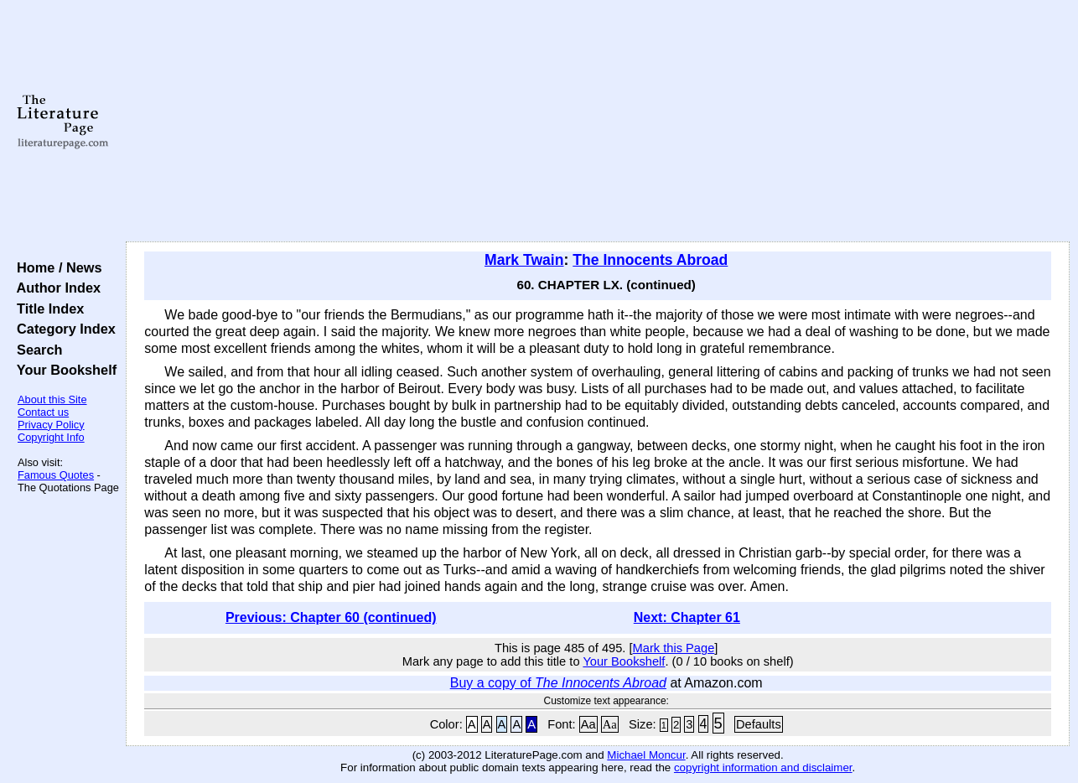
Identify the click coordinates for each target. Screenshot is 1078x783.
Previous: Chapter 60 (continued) (331, 617)
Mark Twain (524, 259)
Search (35, 349)
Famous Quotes (56, 475)
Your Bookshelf (63, 369)
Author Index (55, 287)
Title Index (46, 308)
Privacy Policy (51, 424)
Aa (588, 724)
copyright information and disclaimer (763, 767)
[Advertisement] (598, 121)
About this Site (52, 399)
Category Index (62, 328)
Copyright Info (51, 437)
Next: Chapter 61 (687, 617)
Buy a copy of (558, 683)
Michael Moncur (646, 755)
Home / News (55, 267)
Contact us (43, 412)
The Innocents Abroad (650, 259)
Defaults (758, 724)
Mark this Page (674, 648)
